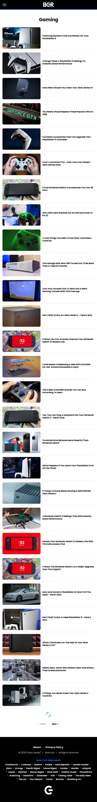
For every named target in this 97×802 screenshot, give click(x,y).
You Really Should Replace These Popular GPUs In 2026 (67, 113)
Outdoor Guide (68, 772)
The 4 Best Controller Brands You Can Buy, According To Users (64, 391)
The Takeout (36, 779)
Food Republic (62, 764)
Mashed (22, 772)
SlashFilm (28, 775)
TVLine (49, 779)
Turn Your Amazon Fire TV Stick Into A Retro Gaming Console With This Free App (64, 290)
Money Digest (37, 772)
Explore (38, 764)
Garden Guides (80, 764)
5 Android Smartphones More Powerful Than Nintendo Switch (65, 441)
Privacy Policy (54, 747)
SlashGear (42, 775)
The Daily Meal (83, 775)
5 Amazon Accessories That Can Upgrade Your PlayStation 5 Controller (66, 138)
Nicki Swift (52, 772)
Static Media (33, 753)
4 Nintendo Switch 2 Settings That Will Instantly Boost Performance (66, 517)
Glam (9, 768)
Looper (11, 772)
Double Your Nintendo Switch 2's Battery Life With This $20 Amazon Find (67, 542)
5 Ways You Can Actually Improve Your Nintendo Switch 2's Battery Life (67, 340)
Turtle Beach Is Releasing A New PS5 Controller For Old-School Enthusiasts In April (66, 365)
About (37, 747)
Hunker (64, 768)
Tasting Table (65, 775)
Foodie (48, 764)
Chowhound (11, 764)
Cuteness (26, 764)
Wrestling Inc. (74, 779)
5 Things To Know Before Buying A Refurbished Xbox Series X (66, 492)
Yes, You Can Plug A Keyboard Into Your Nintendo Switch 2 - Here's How (68, 416)
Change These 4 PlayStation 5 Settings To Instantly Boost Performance (63, 62)
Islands (75, 768)
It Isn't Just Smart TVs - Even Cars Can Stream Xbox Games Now (66, 163)
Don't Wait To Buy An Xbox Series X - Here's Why (67, 315)
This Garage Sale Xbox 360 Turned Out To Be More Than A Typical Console (68, 264)
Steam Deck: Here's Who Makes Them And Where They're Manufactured (68, 669)
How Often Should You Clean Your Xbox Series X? (67, 88)
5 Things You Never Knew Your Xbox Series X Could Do (65, 694)
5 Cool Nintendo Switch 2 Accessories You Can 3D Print (67, 189)
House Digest (50, 768)
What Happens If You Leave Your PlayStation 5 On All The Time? (68, 467)
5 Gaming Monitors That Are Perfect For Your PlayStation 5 (65, 37)
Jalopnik (86, 768)
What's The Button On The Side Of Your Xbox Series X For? (65, 644)
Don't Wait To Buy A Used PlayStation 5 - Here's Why (66, 618)
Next (54, 724)
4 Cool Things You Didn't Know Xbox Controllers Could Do (66, 239)
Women (60, 779)
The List (22, 779)
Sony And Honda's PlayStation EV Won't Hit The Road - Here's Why (66, 593)
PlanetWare (86, 772)
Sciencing (15, 775)
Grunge (19, 768)
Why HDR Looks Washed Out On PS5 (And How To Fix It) (67, 214)
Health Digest (33, 768)
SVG (53, 775)
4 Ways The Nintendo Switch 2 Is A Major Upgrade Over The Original (68, 568)
